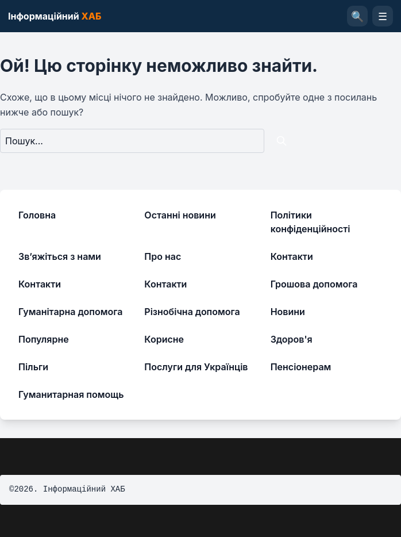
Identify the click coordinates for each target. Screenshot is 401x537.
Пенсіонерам (301, 367)
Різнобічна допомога (192, 311)
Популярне (43, 339)
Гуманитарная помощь (71, 394)
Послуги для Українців (196, 367)
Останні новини (179, 215)
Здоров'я (292, 339)
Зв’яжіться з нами (59, 256)
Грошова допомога (314, 284)
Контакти (292, 256)
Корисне (164, 339)
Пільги (33, 367)
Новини (288, 311)
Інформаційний (54, 16)
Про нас (162, 256)
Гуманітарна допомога (70, 311)
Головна (37, 215)
